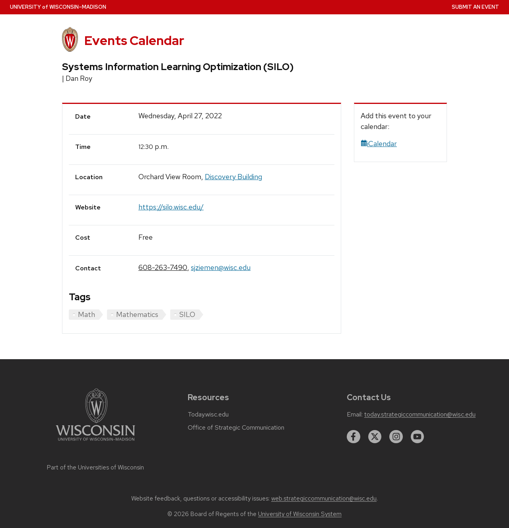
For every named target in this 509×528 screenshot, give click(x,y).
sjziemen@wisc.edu (221, 267)
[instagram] (396, 437)
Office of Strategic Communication (236, 428)
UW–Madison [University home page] (58, 7)
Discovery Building (233, 176)
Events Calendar (134, 40)
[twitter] (375, 437)
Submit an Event (475, 7)
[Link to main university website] (95, 442)
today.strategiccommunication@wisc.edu (420, 414)
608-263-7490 (162, 267)
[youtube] (417, 437)
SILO (187, 314)
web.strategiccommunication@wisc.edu (324, 499)
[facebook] (353, 437)
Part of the (95, 467)
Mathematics (137, 314)
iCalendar (379, 143)
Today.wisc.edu (208, 414)
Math (86, 314)
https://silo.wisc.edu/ (171, 206)
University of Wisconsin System (300, 514)
